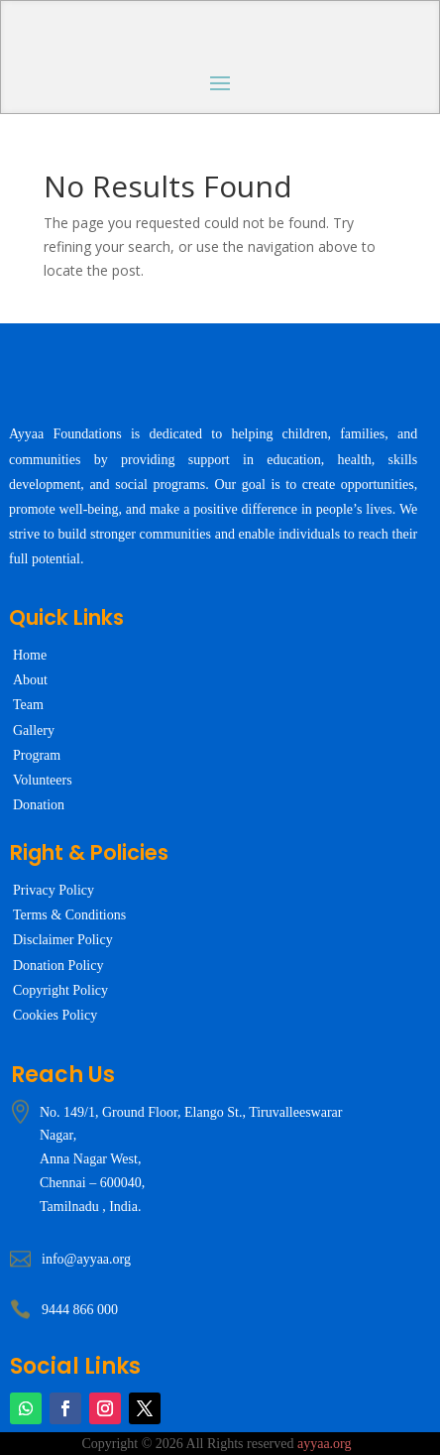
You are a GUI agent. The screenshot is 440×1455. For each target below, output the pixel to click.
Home (30, 655)
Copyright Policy (60, 990)
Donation (38, 804)
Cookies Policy (55, 1015)
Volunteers (42, 780)
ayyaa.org (324, 1443)
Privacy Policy (53, 890)
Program (36, 755)
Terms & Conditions (69, 915)
